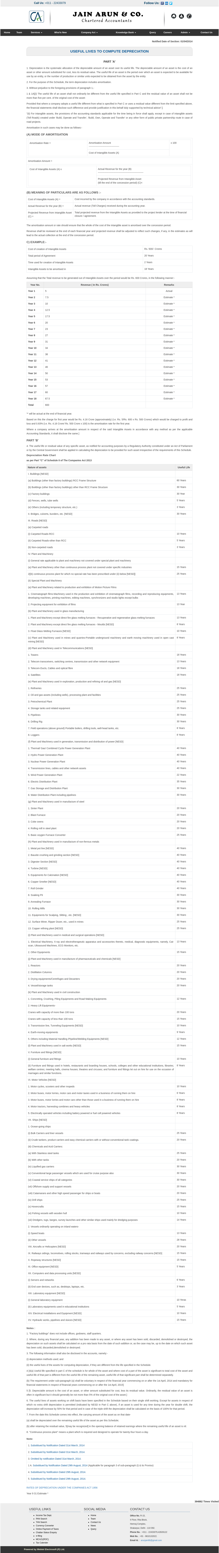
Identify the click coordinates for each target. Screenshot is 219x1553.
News (93, 1525)
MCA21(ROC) (42, 1539)
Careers (168, 32)
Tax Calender (42, 1543)
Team (19, 32)
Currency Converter (45, 1525)
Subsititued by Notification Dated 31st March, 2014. (58, 1452)
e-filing (39, 1536)
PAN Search (41, 1519)
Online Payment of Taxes (47, 1529)
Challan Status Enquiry (46, 1532)
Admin (185, 32)
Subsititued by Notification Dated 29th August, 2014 (60, 1465)
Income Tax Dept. (44, 1515)
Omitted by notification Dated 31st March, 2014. (56, 1458)
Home (7, 32)
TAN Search (41, 1522)
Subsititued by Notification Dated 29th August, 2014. (58, 1472)
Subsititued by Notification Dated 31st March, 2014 (58, 1445)
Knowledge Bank (126, 32)
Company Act (89, 32)
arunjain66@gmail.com (151, 1540)
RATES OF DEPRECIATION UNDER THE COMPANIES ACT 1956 (62, 1487)
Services (36, 32)
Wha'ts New (60, 32)
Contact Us (206, 32)
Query (152, 32)
